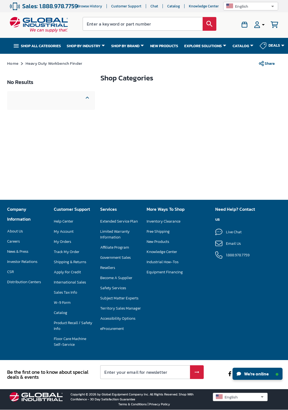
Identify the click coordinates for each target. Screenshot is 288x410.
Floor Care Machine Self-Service (70, 341)
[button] (250, 6)
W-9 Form (62, 302)
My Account (64, 231)
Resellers (107, 268)
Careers (13, 241)
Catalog (173, 6)
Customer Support (126, 6)
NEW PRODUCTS (164, 46)
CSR (10, 272)
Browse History (89, 6)
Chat (154, 6)
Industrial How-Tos (162, 262)
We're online (257, 373)
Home (12, 63)
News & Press (17, 251)
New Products (158, 242)
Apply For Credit (67, 272)
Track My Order (66, 252)
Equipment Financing (165, 272)
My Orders (62, 242)
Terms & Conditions (133, 404)
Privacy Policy (159, 404)
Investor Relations (22, 262)
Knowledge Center (204, 6)
